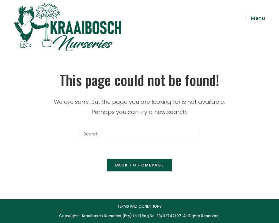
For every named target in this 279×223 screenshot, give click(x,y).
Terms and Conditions (139, 206)
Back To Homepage (139, 165)
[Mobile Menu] (255, 18)
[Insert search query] (139, 134)
